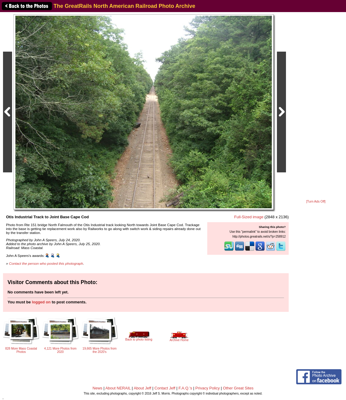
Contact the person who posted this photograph (46, 263)
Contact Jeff (164, 388)
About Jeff (142, 388)
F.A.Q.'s (185, 388)
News (98, 388)
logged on (41, 302)
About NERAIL (118, 388)
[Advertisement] (316, 106)
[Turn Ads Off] (315, 201)
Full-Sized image (248, 217)
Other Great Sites (238, 388)
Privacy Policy (207, 388)
